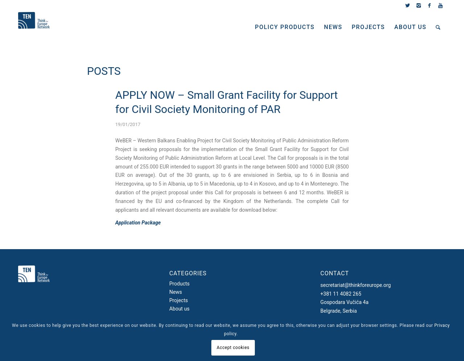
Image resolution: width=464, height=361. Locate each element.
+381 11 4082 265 (340, 294)
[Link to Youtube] (440, 5)
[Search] (438, 27)
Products (179, 284)
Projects (178, 300)
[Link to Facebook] (429, 5)
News (175, 292)
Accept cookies (233, 347)
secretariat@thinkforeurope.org (355, 285)
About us (179, 309)
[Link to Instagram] (418, 5)
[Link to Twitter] (407, 5)
